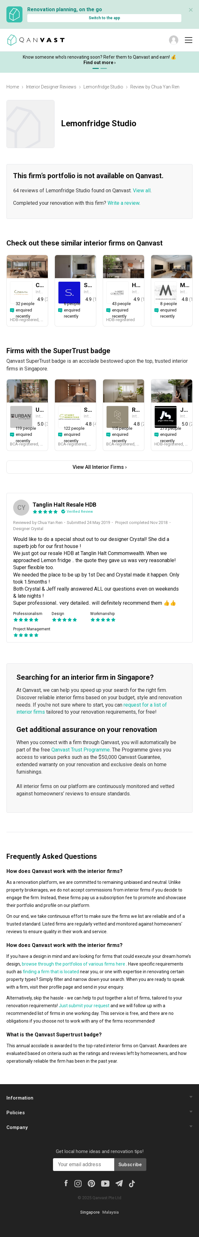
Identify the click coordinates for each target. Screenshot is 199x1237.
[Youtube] (105, 1183)
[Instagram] (78, 1183)
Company (17, 1127)
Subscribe (130, 1164)
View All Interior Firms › (100, 467)
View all (142, 190)
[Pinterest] (91, 1183)
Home (12, 86)
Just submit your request (84, 1005)
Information (19, 1098)
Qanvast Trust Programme (80, 750)
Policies (15, 1113)
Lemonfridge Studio (103, 86)
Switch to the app (104, 18)
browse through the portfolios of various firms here (73, 964)
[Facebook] (66, 1182)
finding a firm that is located (51, 971)
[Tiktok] (132, 1183)
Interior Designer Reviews (51, 86)
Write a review (123, 203)
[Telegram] (119, 1182)
